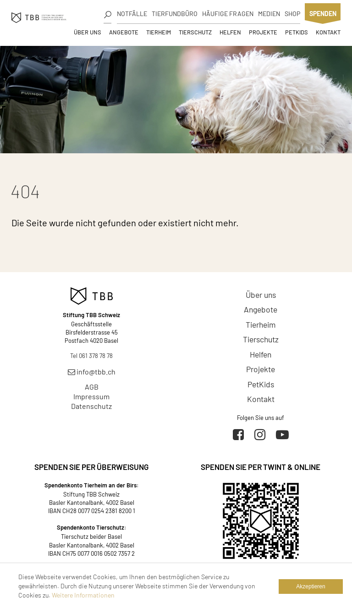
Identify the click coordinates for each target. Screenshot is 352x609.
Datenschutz (91, 406)
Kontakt (328, 32)
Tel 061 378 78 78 (91, 355)
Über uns (87, 32)
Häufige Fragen (227, 13)
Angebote (123, 32)
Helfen (230, 32)
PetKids (296, 32)
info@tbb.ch (92, 371)
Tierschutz (195, 32)
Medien (269, 13)
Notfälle (132, 13)
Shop (292, 13)
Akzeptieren (310, 586)
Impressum (91, 396)
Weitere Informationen (83, 595)
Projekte (263, 32)
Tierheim (158, 32)
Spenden (322, 13)
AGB (92, 386)
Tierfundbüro (175, 13)
